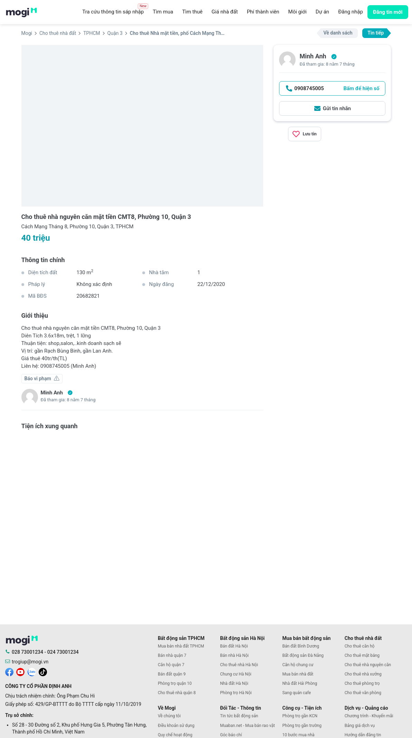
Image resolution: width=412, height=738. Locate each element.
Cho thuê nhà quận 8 (177, 692)
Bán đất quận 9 (172, 674)
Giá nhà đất (224, 12)
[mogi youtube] (20, 671)
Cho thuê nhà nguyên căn (368, 664)
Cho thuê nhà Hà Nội (239, 664)
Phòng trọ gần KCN (299, 715)
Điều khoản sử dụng (176, 725)
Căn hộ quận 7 (171, 664)
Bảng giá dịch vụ (360, 725)
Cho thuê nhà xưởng (363, 674)
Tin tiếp (375, 33)
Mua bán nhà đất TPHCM (181, 646)
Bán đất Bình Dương (300, 646)
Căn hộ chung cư (297, 664)
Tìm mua (163, 12)
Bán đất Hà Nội (234, 646)
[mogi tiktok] (43, 671)
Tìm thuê (192, 12)
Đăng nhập (350, 12)
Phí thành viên (263, 12)
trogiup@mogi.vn (30, 661)
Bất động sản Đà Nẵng (303, 655)
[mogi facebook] (9, 671)
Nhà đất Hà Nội (234, 683)
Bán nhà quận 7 (172, 655)
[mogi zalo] (32, 671)
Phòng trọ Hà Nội (235, 692)
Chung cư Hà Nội (235, 674)
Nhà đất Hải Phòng (299, 683)
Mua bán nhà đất (297, 674)
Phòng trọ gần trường (302, 725)
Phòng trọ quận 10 (175, 683)
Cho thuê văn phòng (363, 692)
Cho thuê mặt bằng (362, 655)
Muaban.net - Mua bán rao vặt (247, 725)
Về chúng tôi (169, 715)
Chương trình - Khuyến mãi (369, 715)
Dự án (322, 12)
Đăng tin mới (388, 12)
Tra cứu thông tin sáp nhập (115, 10)
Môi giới (297, 12)
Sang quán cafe (296, 692)
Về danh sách (338, 33)
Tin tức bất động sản (239, 715)
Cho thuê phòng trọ (362, 683)
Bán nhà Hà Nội (234, 655)
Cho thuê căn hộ (360, 646)
